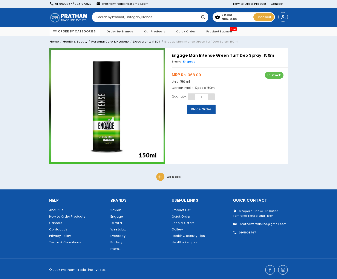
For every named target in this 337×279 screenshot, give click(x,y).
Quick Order (186, 31)
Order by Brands (120, 31)
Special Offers (183, 223)
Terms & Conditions (65, 242)
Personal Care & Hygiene (110, 42)
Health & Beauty (74, 42)
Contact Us (58, 229)
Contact (277, 4)
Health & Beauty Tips (188, 236)
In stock (274, 75)
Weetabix (118, 229)
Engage (189, 61)
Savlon (115, 210)
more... (115, 249)
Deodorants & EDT (146, 42)
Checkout (263, 17)
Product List (181, 210)
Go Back (168, 177)
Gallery (177, 229)
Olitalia (116, 223)
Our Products (154, 31)
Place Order (201, 109)
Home (54, 42)
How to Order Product (250, 4)
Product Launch (219, 31)
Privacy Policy (60, 236)
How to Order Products (67, 216)
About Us (56, 210)
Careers (55, 223)
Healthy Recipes (185, 242)
